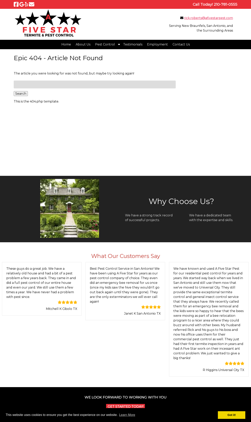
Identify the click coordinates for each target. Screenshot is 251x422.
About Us (83, 44)
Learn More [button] (127, 415)
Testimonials (132, 44)
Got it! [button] (231, 415)
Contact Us (181, 44)
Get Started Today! (125, 406)
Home (66, 44)
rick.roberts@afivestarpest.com (208, 18)
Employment (157, 44)
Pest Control (105, 44)
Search (20, 93)
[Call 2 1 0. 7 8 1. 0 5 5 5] (225, 4)
